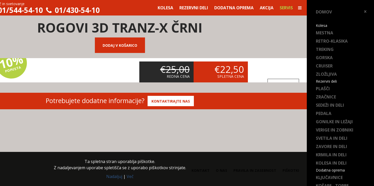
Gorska (324, 57)
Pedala (323, 113)
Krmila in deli (331, 155)
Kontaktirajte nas (170, 101)
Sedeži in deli (330, 105)
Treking (325, 49)
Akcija (266, 8)
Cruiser (324, 66)
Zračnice (326, 97)
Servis (286, 8)
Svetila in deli (331, 138)
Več (130, 176)
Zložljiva (326, 74)
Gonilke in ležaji (334, 122)
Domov (324, 12)
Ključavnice (329, 177)
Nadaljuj (114, 176)
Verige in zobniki (334, 130)
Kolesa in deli (331, 163)
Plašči (323, 88)
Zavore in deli (331, 146)
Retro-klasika (332, 41)
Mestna (324, 33)
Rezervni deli (193, 8)
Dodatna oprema (234, 8)
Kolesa (165, 8)
